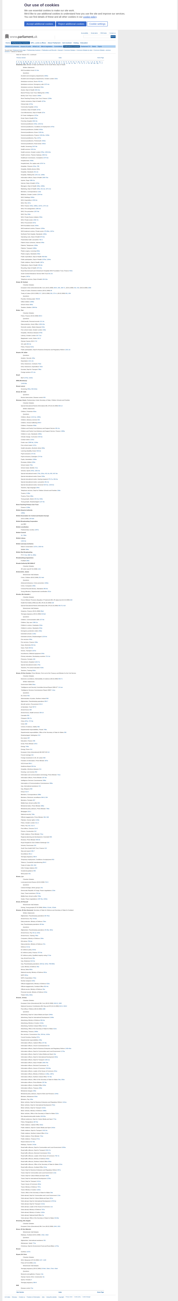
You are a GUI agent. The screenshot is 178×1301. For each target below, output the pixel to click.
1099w (32, 301)
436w (30, 639)
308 (26, 724)
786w (39, 369)
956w (49, 1161)
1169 (44, 1260)
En (57, 62)
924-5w (46, 485)
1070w (37, 183)
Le (17, 63)
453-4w (40, 81)
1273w (26, 377)
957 (29, 738)
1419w (42, 1023)
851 (66, 293)
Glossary (14, 1297)
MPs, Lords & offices (38, 43)
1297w (37, 529)
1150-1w (47, 1059)
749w (27, 746)
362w (39, 1184)
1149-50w (24, 383)
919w (42, 667)
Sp (69, 63)
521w (45, 1167)
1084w (32, 197)
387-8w (36, 1122)
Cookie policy (77, 1296)
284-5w (55, 479)
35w (43, 989)
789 (38, 166)
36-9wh (43, 614)
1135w (34, 633)
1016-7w (48, 1150)
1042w (53, 1127)
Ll (19, 63)
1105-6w (51, 485)
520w (44, 1085)
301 (44, 1240)
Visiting (76, 43)
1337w (34, 650)
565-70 (60, 605)
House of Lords (26, 46)
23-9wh (43, 1268)
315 (32, 755)
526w (27, 995)
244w (43, 327)
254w (32, 470)
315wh (54, 907)
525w (33, 980)
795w (36, 935)
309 (30, 709)
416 (75, 287)
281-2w (46, 482)
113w (54, 1173)
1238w (50, 98)
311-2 (37, 822)
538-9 (65, 1006)
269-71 (63, 287)
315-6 (40, 704)
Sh (64, 63)
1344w (56, 1093)
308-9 (35, 856)
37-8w (49, 955)
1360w (36, 1031)
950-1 (30, 763)
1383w (46, 583)
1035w (64, 1147)
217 (40, 293)
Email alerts (94, 33)
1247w (39, 138)
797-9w (40, 952)
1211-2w (31, 361)
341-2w (36, 172)
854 (70, 293)
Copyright (61, 1297)
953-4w (46, 986)
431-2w (47, 473)
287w (26, 721)
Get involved (66, 43)
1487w (52, 1074)
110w (39, 191)
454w (42, 87)
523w (38, 932)
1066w (39, 95)
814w (32, 347)
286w (31, 496)
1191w (32, 439)
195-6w (43, 1034)
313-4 (27, 791)
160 (34, 659)
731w (59, 774)
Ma (24, 63)
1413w (43, 1204)
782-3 (41, 239)
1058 (89, 287)
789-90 (38, 299)
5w (48, 1045)
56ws (34, 684)
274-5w (40, 456)
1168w (52, 1017)
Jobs (43, 1297)
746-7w (57, 1156)
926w (34, 670)
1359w (23, 513)
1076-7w (42, 163)
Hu (84, 62)
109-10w (45, 279)
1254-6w (39, 194)
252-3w (36, 499)
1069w (43, 186)
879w (40, 332)
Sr (72, 63)
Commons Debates (69, 50)
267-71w (38, 335)
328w (38, 186)
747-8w (31, 721)
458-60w (44, 256)
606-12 (60, 406)
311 (40, 769)
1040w (51, 1014)
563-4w (33, 766)
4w (43, 1277)
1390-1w (35, 622)
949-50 (38, 839)
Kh (97, 62)
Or (40, 63)
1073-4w (46, 84)
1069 (60, 1003)
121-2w (42, 321)
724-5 (46, 882)
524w (46, 964)
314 (31, 749)
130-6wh (31, 518)
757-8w (49, 1076)
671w (38, 1139)
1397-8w (40, 899)
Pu (50, 63)
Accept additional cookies (40, 24)
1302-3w (37, 470)
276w (31, 465)
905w (31, 304)
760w (24, 535)
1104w (36, 442)
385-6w (45, 588)
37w (44, 944)
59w (59, 1079)
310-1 (29, 811)
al (18, 62)
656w (38, 251)
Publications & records (71, 46)
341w (34, 166)
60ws (34, 411)
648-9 (39, 422)
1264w (49, 259)
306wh (45, 907)
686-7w (30, 555)
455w (29, 389)
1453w (41, 129)
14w (41, 887)
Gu (74, 62)
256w (40, 631)
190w (27, 560)
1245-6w (41, 132)
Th (79, 63)
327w (43, 112)
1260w (45, 234)
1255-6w (34, 200)
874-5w (42, 237)
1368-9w (34, 307)
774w (54, 1119)
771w (34, 1243)
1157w (35, 546)
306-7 (33, 851)
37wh (52, 1268)
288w (44, 780)
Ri (56, 63)
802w (47, 1158)
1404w (45, 899)
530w (41, 499)
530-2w (38, 451)
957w (59, 1170)
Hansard (60, 50)
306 (65, 732)
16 (21, 535)
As (21, 62)
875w (35, 118)
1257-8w (36, 211)
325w (56, 78)
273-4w (33, 453)
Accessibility (84, 33)
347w (29, 203)
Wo (94, 63)
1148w (47, 1074)
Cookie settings (97, 24)
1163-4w (23, 541)
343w (42, 653)
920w (33, 462)
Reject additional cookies (71, 24)
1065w (46, 76)
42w (39, 1034)
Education (84, 43)
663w (56, 1057)
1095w (40, 434)
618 (53, 602)
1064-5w (44, 155)
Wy (98, 63)
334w (35, 124)
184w (42, 938)
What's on (36, 46)
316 (48, 842)
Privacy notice (69, 1296)
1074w (31, 104)
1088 (43, 1009)
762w (39, 363)
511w (46, 1133)
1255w (43, 228)
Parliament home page (19, 50)
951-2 (30, 854)
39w (33, 958)
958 (47, 698)
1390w (39, 417)
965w (31, 969)
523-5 (61, 1006)
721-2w (48, 656)
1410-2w (44, 1130)
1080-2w (32, 180)
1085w (36, 205)
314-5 (36, 828)
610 (64, 605)
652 (39, 420)
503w (36, 1096)
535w (43, 476)
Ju (92, 62)
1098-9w (30, 442)
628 (71, 600)
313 (39, 735)
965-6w (42, 1020)
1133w (37, 820)
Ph (44, 63)
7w (47, 1065)
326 (51, 293)
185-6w (42, 964)
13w (42, 1274)
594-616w (34, 389)
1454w (37, 225)
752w (53, 1105)
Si (66, 63)
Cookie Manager (86, 1296)
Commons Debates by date (84, 50)
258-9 (55, 287)
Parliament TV (85, 46)
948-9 (43, 797)
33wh (48, 1268)
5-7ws (25, 555)
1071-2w (48, 189)
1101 (39, 569)
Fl (64, 62)
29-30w (46, 930)
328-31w (37, 90)
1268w (43, 174)
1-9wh (42, 1235)
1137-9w (41, 501)
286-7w (29, 718)
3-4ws (53, 690)
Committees (58, 46)
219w (53, 890)
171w (36, 468)
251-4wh (41, 577)
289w (40, 1088)
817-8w (32, 1141)
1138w (28, 493)
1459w (31, 160)
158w (59, 490)
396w (27, 549)
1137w (34, 445)
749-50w (48, 1068)
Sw (75, 63)
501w (49, 1153)
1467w (42, 262)
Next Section (20, 1292)
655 (51, 473)
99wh (42, 611)
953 (28, 695)
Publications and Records (49, 50)
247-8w (44, 1043)
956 (28, 715)
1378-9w (53, 1201)
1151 (34, 1263)
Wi (91, 63)
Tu (82, 63)
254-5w (40, 436)
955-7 (46, 701)
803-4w (29, 344)
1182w (39, 1189)
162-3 (39, 338)
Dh (46, 62)
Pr (47, 63)
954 (46, 797)
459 (44, 397)
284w (38, 487)
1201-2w (67, 349)
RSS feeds (104, 33)
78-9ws (34, 918)
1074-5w (45, 157)
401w (55, 1071)
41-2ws (37, 70)
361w (51, 1198)
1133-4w (33, 417)
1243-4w (40, 124)
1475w (52, 126)
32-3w (28, 947)
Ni (35, 63)
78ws (44, 921)
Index (60, 57)
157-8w (42, 619)
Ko (100, 62)
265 (59, 287)
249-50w (43, 1116)
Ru (59, 63)
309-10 (41, 712)
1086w (35, 248)
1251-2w (37, 174)
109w (38, 189)
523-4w (32, 961)
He (79, 62)
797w (39, 1187)
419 (78, 287)
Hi (81, 62)
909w (34, 425)
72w (32, 1288)
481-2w (57, 428)
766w (39, 896)
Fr (66, 62)
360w (47, 1175)
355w (63, 1079)
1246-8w (42, 135)
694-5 (40, 316)
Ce (36, 62)
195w (33, 358)
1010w (44, 1108)
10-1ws (60, 687)
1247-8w (34, 146)
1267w (52, 231)
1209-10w (42, 324)
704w (34, 978)
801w (45, 972)
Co (39, 62)
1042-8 (56, 1003)
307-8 (34, 707)
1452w (44, 143)
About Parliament (54, 43)
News (94, 46)
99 (51, 290)
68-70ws (47, 916)
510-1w (44, 1026)
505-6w (31, 648)
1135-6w (44, 636)
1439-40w (68, 1048)
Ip (88, 62)
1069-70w (45, 177)
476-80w (46, 231)
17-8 (35, 341)
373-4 (55, 293)
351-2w (50, 273)
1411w (39, 1181)
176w (38, 473)
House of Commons (12, 46)
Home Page (100, 57)
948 (47, 817)
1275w (57, 1246)
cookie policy (89, 17)
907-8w (55, 473)
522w (55, 1028)
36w (38, 966)
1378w (49, 1178)
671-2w (33, 372)
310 (29, 825)
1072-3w (39, 268)
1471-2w (45, 205)
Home (8, 43)
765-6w (38, 893)
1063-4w (34, 121)
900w (34, 555)
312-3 (32, 825)
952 (36, 772)
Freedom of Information (33, 1297)
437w (38, 1037)
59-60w (56, 1218)
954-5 (44, 862)
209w (34, 586)
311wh (49, 907)
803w (31, 995)
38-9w (34, 949)
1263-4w (33, 149)
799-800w (52, 964)
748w (45, 729)
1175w (63, 1051)
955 (51, 837)
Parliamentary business (20, 43)
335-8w (40, 265)
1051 (58, 1226)
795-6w (30, 941)
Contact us (112, 33)
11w (51, 1206)
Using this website (51, 1297)
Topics (100, 46)
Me (27, 63)
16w (54, 1054)
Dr (49, 62)
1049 (55, 1226)
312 (35, 831)
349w (42, 242)
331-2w (43, 189)
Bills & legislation (46, 46)
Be (26, 62)
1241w (36, 107)
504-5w (33, 645)
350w (40, 217)
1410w (48, 1034)
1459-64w (48, 152)
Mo (30, 63)
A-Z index (7, 1297)
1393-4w (40, 546)
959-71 (60, 679)
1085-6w (38, 208)
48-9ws (42, 924)
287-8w (44, 777)
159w (44, 330)
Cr (41, 62)
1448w (47, 92)
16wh (47, 1235)
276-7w (50, 479)
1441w (65, 1102)
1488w (44, 1110)
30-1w (34, 932)
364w (51, 930)
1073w (44, 101)
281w (42, 473)
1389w (63, 431)
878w (42, 152)
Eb (54, 62)
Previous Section (21, 57)
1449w (47, 135)
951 (29, 873)
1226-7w (37, 662)
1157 (40, 1260)
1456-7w (35, 220)
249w (40, 1040)
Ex (59, 62)
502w (41, 1124)
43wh (56, 1268)
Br (28, 62)
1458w (36, 245)
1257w (40, 205)
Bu (31, 62)
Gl (71, 62)
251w (49, 591)
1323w (31, 377)
